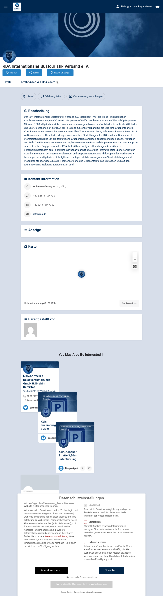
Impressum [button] (97, 594)
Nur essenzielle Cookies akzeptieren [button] (81, 580)
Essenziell (93, 507)
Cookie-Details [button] (66, 594)
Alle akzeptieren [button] (51, 572)
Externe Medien (96, 544)
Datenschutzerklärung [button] (83, 594)
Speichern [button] (111, 572)
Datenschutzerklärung (56, 539)
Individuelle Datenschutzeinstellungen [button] (81, 586)
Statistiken (93, 524)
